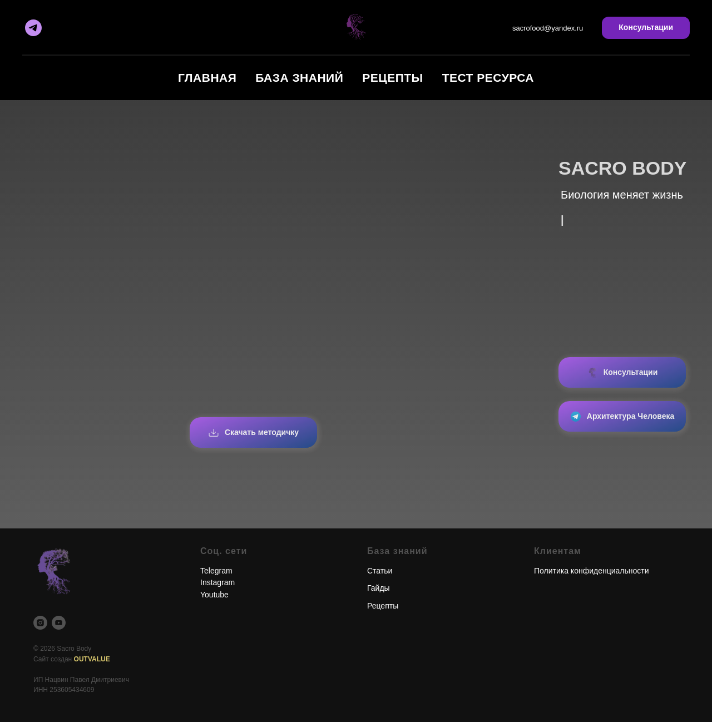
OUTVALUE (92, 659)
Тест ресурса (488, 77)
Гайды (378, 587)
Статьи (379, 570)
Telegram (216, 570)
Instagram (217, 582)
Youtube (214, 594)
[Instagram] (40, 623)
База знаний (299, 77)
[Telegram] (33, 27)
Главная (207, 77)
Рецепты (392, 77)
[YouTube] (59, 623)
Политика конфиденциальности (591, 570)
